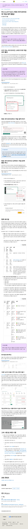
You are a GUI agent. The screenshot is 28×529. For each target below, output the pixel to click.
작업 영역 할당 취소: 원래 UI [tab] (17, 174)
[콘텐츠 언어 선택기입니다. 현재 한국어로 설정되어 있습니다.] (4, 517)
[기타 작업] (26, 9)
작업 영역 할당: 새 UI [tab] (5, 83)
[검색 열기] (23, 2)
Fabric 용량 (12, 446)
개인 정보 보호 (4, 523)
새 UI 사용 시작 (20, 40)
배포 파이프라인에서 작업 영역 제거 (8, 20)
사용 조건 (21, 523)
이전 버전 (9, 522)
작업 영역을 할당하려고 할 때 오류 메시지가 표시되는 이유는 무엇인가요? (16, 452)
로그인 (26, 1)
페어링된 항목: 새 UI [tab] (5, 361)
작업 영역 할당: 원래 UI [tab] (14, 83)
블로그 (14, 522)
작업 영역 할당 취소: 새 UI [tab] (6, 174)
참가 (18, 522)
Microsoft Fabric (7, 9)
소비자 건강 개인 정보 (13, 523)
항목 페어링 (4, 23)
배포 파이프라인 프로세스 (7, 46)
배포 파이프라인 (11, 122)
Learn (2, 9)
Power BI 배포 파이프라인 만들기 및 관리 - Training (10, 499)
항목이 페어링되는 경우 (17, 259)
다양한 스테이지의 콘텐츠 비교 (7, 480)
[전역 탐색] (1, 2)
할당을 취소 (8, 143)
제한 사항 (24, 62)
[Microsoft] (14, 1)
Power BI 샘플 (13, 455)
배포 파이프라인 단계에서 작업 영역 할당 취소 (10, 21)
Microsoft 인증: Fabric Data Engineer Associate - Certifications (12, 504)
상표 (3, 525)
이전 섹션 (3, 374)
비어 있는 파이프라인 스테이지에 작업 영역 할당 (10, 18)
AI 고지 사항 (4, 522)
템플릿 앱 (11, 459)
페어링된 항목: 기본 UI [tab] (14, 361)
